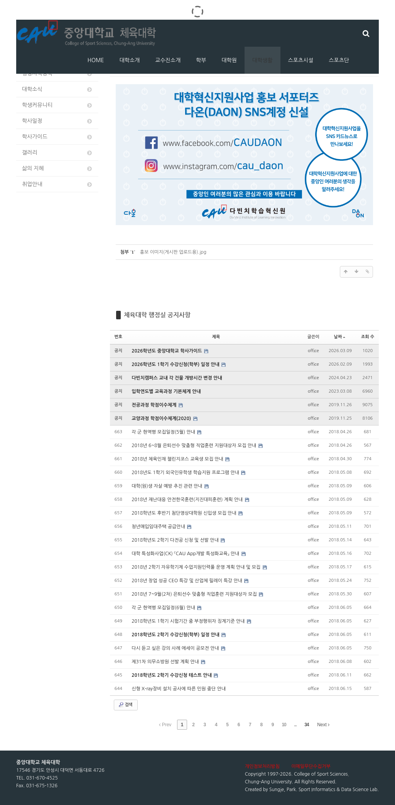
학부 (201, 60)
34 (306, 724)
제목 (216, 337)
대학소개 (130, 60)
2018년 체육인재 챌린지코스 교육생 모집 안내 (178, 459)
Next (323, 724)
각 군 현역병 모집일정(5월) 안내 (164, 432)
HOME (96, 60)
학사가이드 (57, 137)
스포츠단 (339, 60)
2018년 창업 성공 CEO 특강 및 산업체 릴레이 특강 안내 (187, 580)
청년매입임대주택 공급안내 (159, 526)
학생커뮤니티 (57, 105)
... (295, 724)
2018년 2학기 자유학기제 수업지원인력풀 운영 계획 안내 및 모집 (197, 567)
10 (284, 724)
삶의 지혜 (57, 168)
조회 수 (367, 337)
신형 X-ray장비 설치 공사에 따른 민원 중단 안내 (179, 688)
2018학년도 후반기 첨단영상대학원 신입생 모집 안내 (185, 513)
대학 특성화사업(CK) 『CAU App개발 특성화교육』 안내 (186, 553)
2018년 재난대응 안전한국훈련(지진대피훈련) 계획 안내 (188, 499)
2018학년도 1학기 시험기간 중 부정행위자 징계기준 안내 (189, 621)
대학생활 (262, 60)
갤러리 (57, 153)
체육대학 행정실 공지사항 (157, 315)
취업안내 (57, 184)
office (313, 351)
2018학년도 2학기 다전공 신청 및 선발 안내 (176, 540)
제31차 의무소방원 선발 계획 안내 (166, 661)
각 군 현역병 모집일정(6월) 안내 (164, 607)
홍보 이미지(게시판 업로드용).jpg (173, 252)
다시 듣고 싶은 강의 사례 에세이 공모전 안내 (176, 648)
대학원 (228, 60)
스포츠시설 (301, 60)
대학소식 (57, 89)
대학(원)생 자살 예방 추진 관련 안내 (168, 486)
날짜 (340, 337)
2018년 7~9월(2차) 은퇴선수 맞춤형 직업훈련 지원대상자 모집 (195, 594)
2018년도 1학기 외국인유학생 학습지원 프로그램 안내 (186, 472)
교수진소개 (168, 60)
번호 (119, 337)
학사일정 (57, 121)
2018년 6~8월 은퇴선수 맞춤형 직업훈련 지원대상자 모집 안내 (195, 445)
